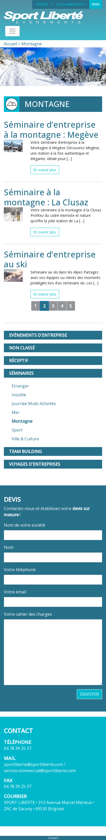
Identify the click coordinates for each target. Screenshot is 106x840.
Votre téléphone (20, 569)
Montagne (22, 421)
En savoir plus (44, 169)
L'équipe (42, 4)
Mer (16, 412)
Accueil (10, 44)
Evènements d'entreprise (38, 335)
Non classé (22, 348)
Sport (17, 430)
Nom (8, 547)
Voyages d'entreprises (34, 464)
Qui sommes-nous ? (71, 4)
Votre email (15, 592)
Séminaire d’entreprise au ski (50, 259)
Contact (53, 838)
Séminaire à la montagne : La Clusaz (46, 196)
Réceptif (18, 360)
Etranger (20, 386)
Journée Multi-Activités (34, 403)
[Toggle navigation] (12, 31)
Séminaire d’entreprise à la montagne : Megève (51, 129)
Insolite (19, 395)
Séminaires (21, 373)
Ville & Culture (25, 439)
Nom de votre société (24, 525)
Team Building (25, 451)
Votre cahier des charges (28, 614)
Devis (96, 4)
